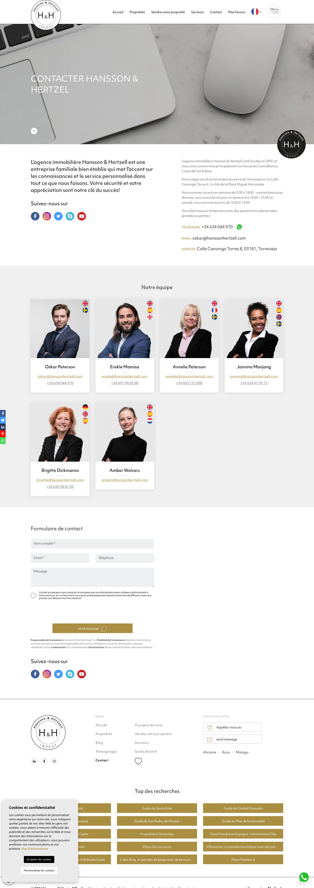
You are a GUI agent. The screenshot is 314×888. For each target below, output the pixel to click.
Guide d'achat (146, 751)
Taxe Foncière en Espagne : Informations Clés (243, 834)
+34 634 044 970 (222, 227)
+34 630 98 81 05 (60, 486)
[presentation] (93, 612)
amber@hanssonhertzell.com (124, 480)
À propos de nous (149, 725)
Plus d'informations (35, 849)
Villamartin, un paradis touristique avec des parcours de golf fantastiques (244, 847)
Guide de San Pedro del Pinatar (157, 821)
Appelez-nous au (224, 727)
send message (92, 629)
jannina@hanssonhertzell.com (254, 376)
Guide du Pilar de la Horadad (243, 821)
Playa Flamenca (243, 859)
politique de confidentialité (60, 595)
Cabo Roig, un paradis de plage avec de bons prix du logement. (158, 859)
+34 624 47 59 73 (254, 383)
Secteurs (197, 12)
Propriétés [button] (137, 12)
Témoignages (106, 751)
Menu (274, 10)
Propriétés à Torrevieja (157, 834)
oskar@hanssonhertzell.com (219, 238)
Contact (216, 12)
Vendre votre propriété (168, 12)
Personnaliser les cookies (39, 870)
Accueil (118, 12)
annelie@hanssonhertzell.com (189, 376)
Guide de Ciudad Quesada (243, 808)
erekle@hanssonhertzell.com (125, 376)
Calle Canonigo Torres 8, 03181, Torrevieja (237, 248)
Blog (99, 742)
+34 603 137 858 (189, 383)
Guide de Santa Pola (157, 808)
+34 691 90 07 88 (124, 383)
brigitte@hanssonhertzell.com (60, 480)
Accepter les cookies (39, 859)
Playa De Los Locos (157, 847)
